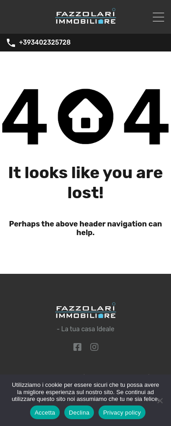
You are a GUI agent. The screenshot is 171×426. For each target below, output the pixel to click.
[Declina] (159, 401)
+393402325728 (45, 42)
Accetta (45, 412)
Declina (79, 412)
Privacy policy (122, 412)
